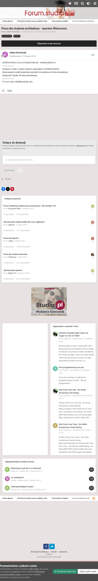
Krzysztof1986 (14, 208)
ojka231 (11, 225)
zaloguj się (80, 146)
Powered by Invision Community (49, 557)
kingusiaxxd (15, 490)
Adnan (66, 370)
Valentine (67, 430)
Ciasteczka (63, 552)
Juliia (10, 241)
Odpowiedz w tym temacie (49, 43)
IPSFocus (45, 552)
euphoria (67, 339)
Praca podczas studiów (46, 32)
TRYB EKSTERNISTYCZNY (22, 487)
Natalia (14, 480)
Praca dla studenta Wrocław (15, 254)
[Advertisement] (34, 117)
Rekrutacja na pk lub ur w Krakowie (26, 468)
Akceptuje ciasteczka (65, 571)
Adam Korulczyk (13, 32)
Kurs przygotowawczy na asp (71, 367)
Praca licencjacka (10, 238)
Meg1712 (12, 273)
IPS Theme (35, 552)
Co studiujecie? (17, 477)
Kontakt (54, 552)
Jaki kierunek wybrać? (12, 270)
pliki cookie (33, 569)
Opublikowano (23, 56)
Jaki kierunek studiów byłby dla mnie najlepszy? (24, 222)
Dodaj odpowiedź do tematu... (19, 160)
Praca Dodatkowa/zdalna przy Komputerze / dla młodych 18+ (29, 206)
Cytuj (10, 91)
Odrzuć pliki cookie (87, 571)
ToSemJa (12, 257)
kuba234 (14, 471)
